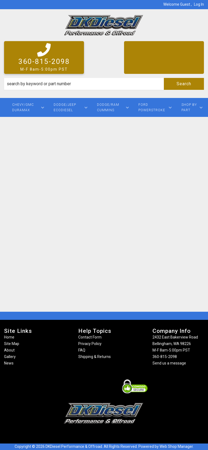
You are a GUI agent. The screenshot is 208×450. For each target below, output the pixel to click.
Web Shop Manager (176, 446)
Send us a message (169, 363)
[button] (104, 84)
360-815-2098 (164, 356)
